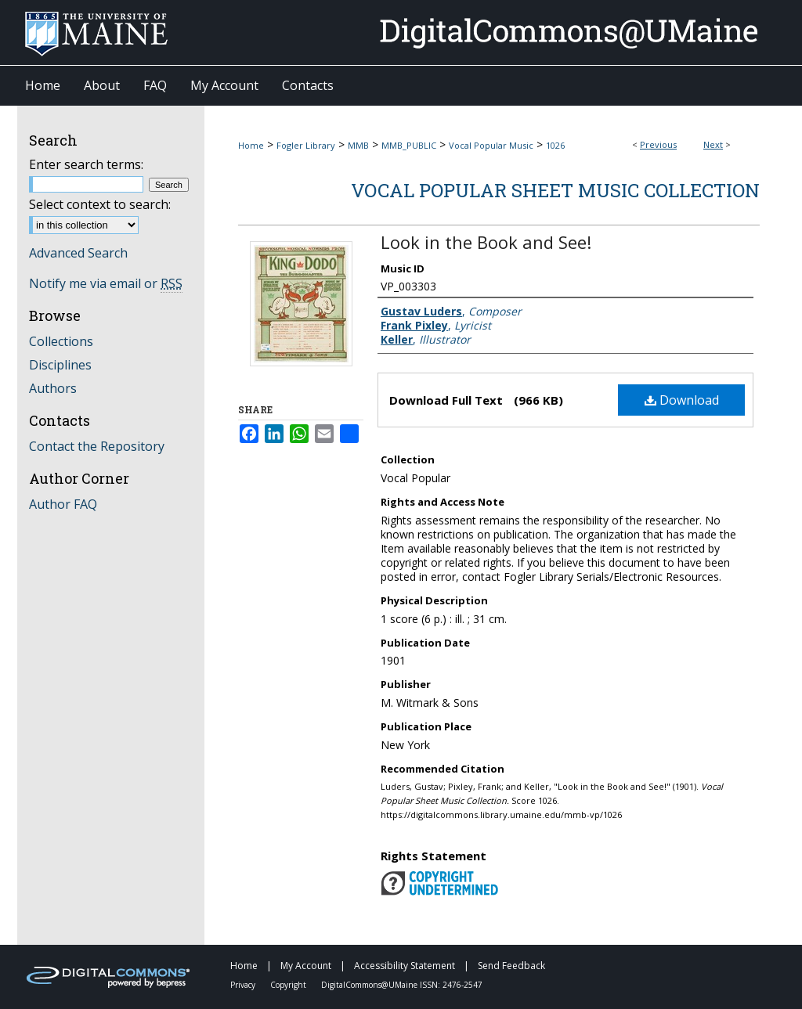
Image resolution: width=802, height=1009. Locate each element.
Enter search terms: (86, 164)
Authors (53, 388)
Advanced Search (78, 252)
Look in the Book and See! (486, 242)
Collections (61, 341)
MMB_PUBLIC (408, 145)
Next (713, 144)
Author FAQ (63, 504)
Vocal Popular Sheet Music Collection (555, 190)
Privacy (244, 984)
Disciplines (60, 364)
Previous (658, 144)
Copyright (289, 984)
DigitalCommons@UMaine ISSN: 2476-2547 (401, 984)
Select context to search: (100, 204)
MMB (358, 145)
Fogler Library (305, 145)
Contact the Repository (96, 446)
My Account (307, 965)
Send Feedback (511, 965)
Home (251, 145)
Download (682, 400)
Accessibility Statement (405, 965)
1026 (555, 145)
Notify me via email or (105, 283)
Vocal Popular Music (491, 145)
